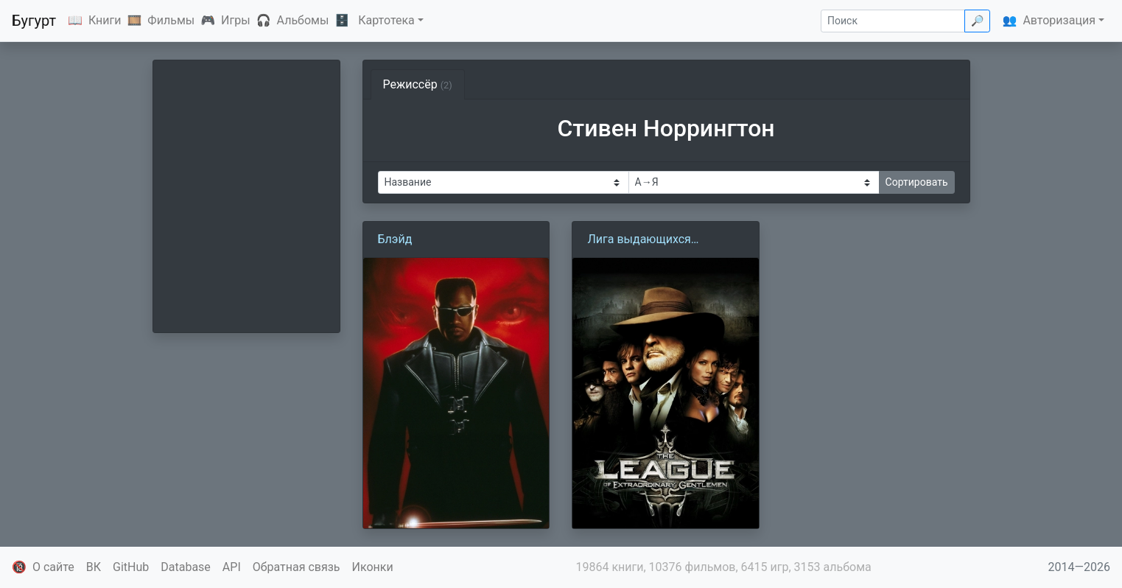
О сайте (53, 567)
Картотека (386, 20)
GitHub (131, 567)
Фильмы (170, 20)
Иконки (372, 567)
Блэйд (395, 239)
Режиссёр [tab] (417, 84)
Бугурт (34, 20)
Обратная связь (296, 567)
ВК (93, 567)
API (231, 567)
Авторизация (1059, 20)
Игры (235, 20)
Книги (105, 20)
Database (186, 567)
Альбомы (303, 20)
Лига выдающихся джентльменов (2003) (647, 240)
